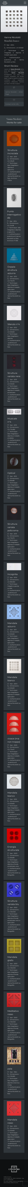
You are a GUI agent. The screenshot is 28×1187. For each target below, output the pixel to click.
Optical (11, 473)
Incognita (12, 574)
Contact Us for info (12, 104)
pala (9, 1068)
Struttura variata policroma (12, 527)
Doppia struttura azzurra (12, 270)
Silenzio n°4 (13, 324)
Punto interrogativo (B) (14, 214)
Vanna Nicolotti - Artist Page (14, 93)
